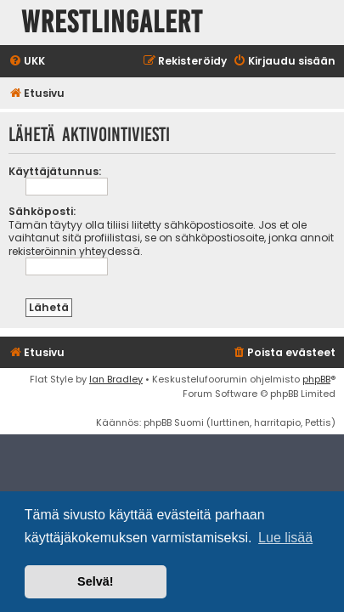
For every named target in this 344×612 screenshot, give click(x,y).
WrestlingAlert (112, 22)
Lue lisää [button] (285, 537)
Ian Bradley (116, 379)
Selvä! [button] (95, 581)
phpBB (316, 379)
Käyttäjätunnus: (54, 171)
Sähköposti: (42, 211)
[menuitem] (26, 61)
